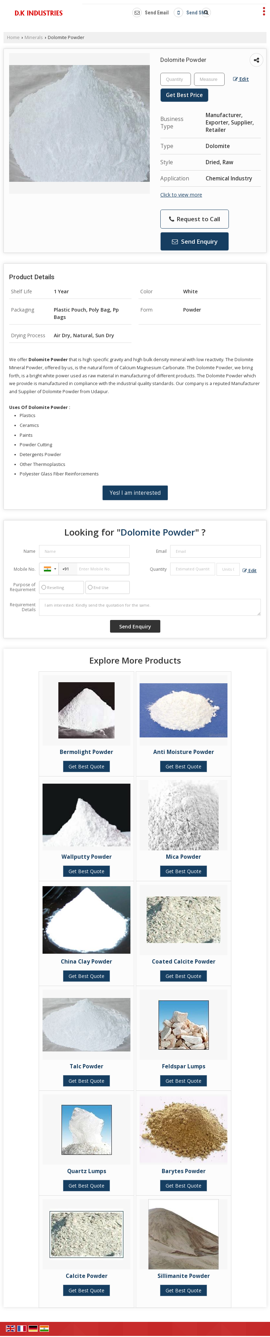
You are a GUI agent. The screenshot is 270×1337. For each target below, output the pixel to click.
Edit (241, 79)
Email (161, 551)
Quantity (158, 569)
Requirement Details (23, 607)
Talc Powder (86, 1066)
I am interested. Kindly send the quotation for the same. (150, 607)
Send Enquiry (195, 241)
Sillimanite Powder (184, 1276)
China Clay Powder (86, 961)
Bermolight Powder (86, 752)
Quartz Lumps (86, 1171)
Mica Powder (183, 857)
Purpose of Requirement (23, 587)
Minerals (34, 37)
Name (30, 551)
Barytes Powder (184, 1171)
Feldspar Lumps (183, 1066)
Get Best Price (184, 95)
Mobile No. (25, 569)
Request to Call (194, 219)
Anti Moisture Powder (183, 752)
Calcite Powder (87, 1276)
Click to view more (181, 194)
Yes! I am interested (135, 493)
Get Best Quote (86, 766)
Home (13, 37)
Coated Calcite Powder (184, 961)
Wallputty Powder (87, 857)
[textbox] (209, 79)
